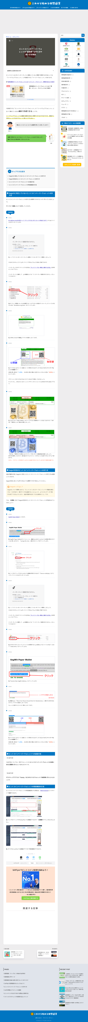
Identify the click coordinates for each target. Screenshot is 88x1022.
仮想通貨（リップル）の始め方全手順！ (15, 973)
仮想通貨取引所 (66, 78)
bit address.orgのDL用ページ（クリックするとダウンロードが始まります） (27, 220)
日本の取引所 (66, 81)
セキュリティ (23, 863)
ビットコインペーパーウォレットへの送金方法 (21, 182)
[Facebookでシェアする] (27, 858)
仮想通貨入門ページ (9, 977)
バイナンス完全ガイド (43, 7)
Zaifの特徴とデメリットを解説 (12, 990)
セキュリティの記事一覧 (72, 164)
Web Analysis (44, 790)
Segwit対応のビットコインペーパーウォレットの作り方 (24, 179)
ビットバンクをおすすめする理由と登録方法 (16, 993)
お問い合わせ (74, 7)
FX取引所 (65, 88)
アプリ (78, 60)
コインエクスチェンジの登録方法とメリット (16, 996)
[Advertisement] (44, 21)
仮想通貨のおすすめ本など (70, 111)
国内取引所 (78, 44)
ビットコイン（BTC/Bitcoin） (45, 863)
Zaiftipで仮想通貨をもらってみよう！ (14, 983)
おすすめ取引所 (55, 7)
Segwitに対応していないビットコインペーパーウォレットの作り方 (27, 176)
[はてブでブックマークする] (33, 858)
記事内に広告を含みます (14, 71)
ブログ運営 (64, 7)
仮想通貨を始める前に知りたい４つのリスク (16, 980)
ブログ (78, 65)
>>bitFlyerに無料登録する (30, 898)
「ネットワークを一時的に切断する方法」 (40, 267)
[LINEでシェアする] (40, 858)
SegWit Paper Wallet (13, 517)
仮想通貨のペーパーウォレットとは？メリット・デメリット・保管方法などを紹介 (31, 82)
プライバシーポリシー (48, 1018)
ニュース (66, 60)
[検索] (83, 35)
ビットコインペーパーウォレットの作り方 (15, 987)
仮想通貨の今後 (66, 65)
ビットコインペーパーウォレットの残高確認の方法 (23, 185)
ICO (63, 94)
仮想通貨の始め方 (66, 44)
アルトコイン (78, 49)
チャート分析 (66, 55)
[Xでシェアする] (21, 858)
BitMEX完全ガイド (15, 7)
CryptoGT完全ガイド (29, 7)
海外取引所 (66, 49)
